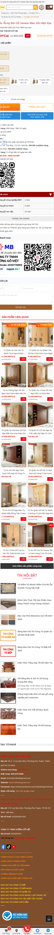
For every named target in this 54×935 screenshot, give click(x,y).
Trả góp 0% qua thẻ (37, 116)
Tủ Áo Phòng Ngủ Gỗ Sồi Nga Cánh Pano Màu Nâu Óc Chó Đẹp (13, 393)
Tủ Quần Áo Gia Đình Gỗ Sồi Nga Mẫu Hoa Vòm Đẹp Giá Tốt (13, 433)
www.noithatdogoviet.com (19, 782)
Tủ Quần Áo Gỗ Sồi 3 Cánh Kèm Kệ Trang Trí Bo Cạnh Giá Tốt (40, 473)
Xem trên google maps (25, 791)
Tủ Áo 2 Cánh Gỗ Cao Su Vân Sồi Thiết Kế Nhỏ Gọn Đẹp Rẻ (14, 553)
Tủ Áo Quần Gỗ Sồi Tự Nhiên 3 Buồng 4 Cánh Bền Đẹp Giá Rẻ (40, 513)
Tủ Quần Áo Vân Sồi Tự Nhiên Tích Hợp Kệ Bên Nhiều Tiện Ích (14, 353)
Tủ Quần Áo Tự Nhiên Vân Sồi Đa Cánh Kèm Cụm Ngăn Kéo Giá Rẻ (40, 353)
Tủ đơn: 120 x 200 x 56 (19, 81)
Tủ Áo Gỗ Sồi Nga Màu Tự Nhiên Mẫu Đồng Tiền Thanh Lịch (14, 513)
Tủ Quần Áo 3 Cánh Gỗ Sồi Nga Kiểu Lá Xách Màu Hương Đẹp (40, 393)
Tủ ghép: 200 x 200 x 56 (41, 81)
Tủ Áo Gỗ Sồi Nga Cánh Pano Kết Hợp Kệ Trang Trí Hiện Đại (13, 473)
